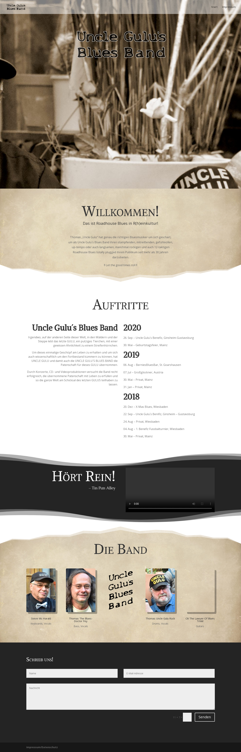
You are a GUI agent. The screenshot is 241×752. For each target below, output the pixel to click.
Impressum (229, 7)
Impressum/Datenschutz (42, 747)
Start (214, 7)
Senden (205, 717)
